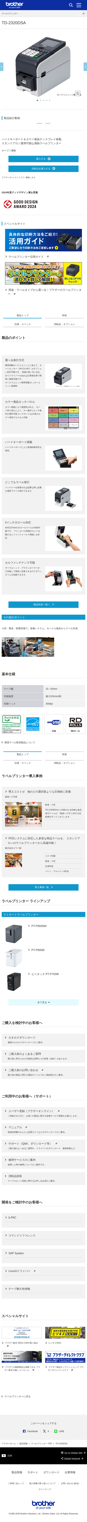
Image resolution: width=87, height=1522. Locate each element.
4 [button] (46, 100)
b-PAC (12, 1217)
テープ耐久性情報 (19, 1288)
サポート (32, 1472)
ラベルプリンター (10, 13)
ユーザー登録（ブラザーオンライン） (34, 1111)
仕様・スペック (22, 324)
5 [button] (49, 100)
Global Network (72, 1458)
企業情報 (70, 1472)
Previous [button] (1, 66)
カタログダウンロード (22, 1037)
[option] (43, 67)
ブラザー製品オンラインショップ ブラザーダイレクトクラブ (66, 1369)
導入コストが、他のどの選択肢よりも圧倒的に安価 (39, 791)
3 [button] (43, 100)
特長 (64, 315)
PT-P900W (38, 950)
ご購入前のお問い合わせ (26, 1070)
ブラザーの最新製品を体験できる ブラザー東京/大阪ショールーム (22, 1369)
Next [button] (85, 66)
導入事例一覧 (42, 887)
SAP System (16, 1253)
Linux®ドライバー (22, 1271)
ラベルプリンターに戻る (17, 1396)
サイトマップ (45, 1489)
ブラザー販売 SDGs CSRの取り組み (21, 1344)
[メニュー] (79, 5)
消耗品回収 (15, 1176)
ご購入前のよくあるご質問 (24, 1053)
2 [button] (40, 100)
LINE (59, 1431)
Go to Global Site (73, 1453)
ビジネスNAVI (54, 1343)
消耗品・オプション (64, 324)
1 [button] (37, 100)
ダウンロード (51, 1472)
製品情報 (23, 1443)
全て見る (42, 1002)
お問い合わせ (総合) (70, 1483)
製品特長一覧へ (42, 604)
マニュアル (18, 1127)
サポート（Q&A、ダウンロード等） (33, 1143)
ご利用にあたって (16, 1483)
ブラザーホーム (9, 1443)
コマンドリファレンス (22, 1235)
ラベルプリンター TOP (41, 1443)
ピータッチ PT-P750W (45, 974)
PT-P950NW (38, 926)
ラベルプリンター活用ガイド (28, 256)
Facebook (30, 1431)
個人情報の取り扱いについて (42, 1483)
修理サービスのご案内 (22, 1159)
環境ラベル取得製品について (19, 742)
